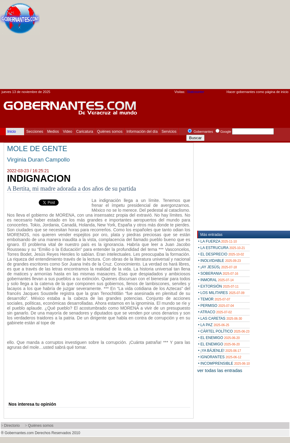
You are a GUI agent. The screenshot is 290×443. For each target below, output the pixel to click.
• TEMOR (214, 299)
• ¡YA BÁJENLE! (219, 350)
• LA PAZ (213, 325)
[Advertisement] (237, 46)
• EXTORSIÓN (218, 286)
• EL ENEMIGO (219, 338)
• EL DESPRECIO (221, 254)
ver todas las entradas (219, 370)
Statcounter (195, 92)
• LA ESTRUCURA (221, 248)
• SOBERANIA (218, 273)
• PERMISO (216, 305)
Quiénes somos (109, 131)
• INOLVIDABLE (219, 261)
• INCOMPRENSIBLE (224, 363)
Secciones (34, 131)
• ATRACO (215, 312)
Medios (53, 131)
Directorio (12, 425)
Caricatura (84, 131)
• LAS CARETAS (220, 318)
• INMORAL (216, 280)
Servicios (168, 131)
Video (67, 131)
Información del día (142, 131)
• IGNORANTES (219, 357)
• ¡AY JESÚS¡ (217, 267)
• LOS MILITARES (221, 293)
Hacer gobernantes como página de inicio (257, 92)
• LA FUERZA (217, 241)
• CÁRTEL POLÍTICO (223, 331)
